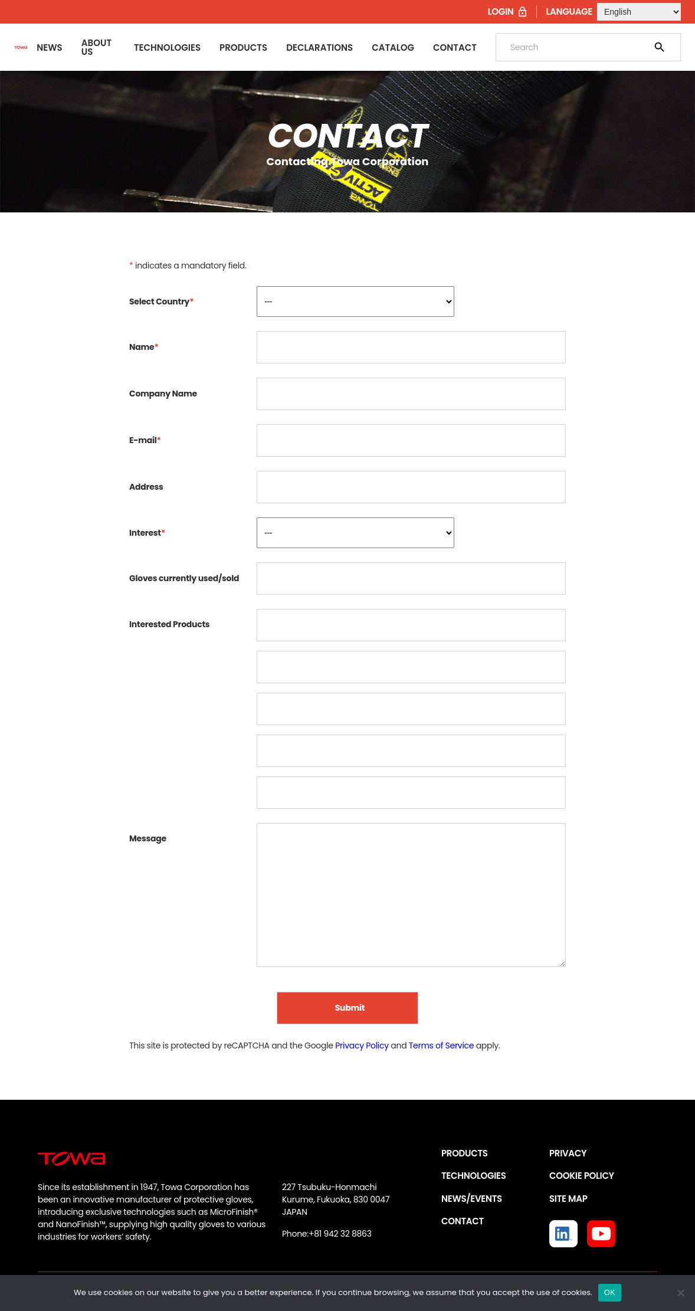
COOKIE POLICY (581, 1175)
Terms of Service (441, 1045)
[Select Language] (639, 12)
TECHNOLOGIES (473, 1175)
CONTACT (462, 1221)
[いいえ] (680, 1293)
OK (609, 1292)
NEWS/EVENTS (471, 1198)
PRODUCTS (464, 1153)
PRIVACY (567, 1153)
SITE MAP (568, 1198)
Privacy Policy (362, 1045)
